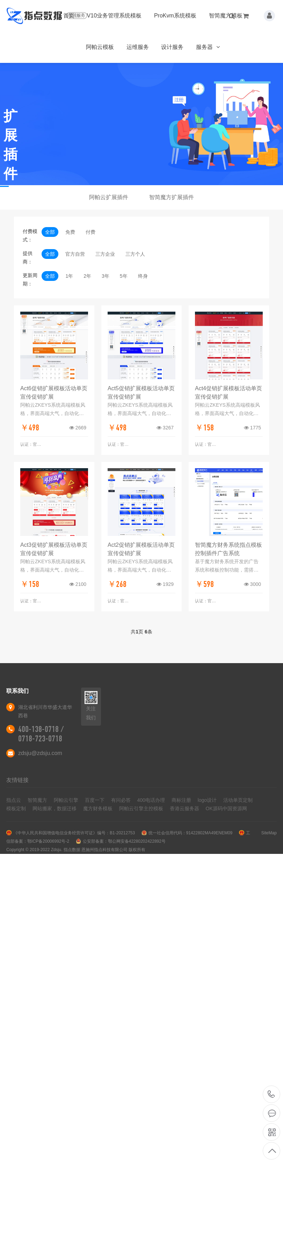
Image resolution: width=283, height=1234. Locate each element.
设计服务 (172, 47)
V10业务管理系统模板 (114, 16)
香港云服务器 (184, 808)
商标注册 (181, 800)
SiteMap (269, 832)
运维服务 (137, 47)
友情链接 (17, 780)
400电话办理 (151, 800)
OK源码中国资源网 (226, 808)
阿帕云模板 (100, 47)
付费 (90, 232)
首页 (68, 16)
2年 (87, 276)
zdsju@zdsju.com (40, 753)
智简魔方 (37, 800)
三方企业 (105, 254)
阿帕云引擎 (66, 800)
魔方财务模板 (98, 808)
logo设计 (207, 800)
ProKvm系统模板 (175, 16)
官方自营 (75, 254)
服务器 (207, 47)
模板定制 (16, 808)
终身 (143, 276)
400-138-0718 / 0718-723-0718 (41, 734)
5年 (124, 276)
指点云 (13, 800)
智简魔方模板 (225, 16)
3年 (105, 276)
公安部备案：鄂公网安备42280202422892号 (124, 841)
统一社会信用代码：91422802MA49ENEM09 (190, 832)
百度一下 (94, 800)
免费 (70, 232)
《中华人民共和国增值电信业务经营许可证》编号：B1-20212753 (74, 832)
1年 (69, 276)
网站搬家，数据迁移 (54, 808)
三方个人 (135, 254)
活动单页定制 (238, 800)
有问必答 (121, 800)
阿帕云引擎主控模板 (141, 808)
